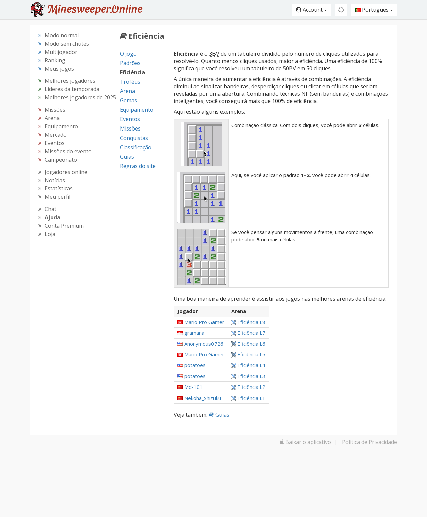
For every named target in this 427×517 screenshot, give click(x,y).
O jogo (128, 53)
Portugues (374, 9)
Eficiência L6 (248, 343)
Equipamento (136, 109)
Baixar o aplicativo (305, 442)
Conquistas (134, 138)
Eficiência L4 (248, 365)
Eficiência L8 (248, 322)
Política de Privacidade (369, 442)
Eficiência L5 (248, 354)
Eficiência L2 (248, 386)
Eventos (130, 119)
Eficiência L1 (248, 398)
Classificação (135, 147)
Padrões (130, 63)
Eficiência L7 (248, 332)
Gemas (128, 100)
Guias (127, 156)
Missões (130, 128)
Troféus (130, 81)
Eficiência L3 (248, 376)
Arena (127, 91)
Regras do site (138, 166)
